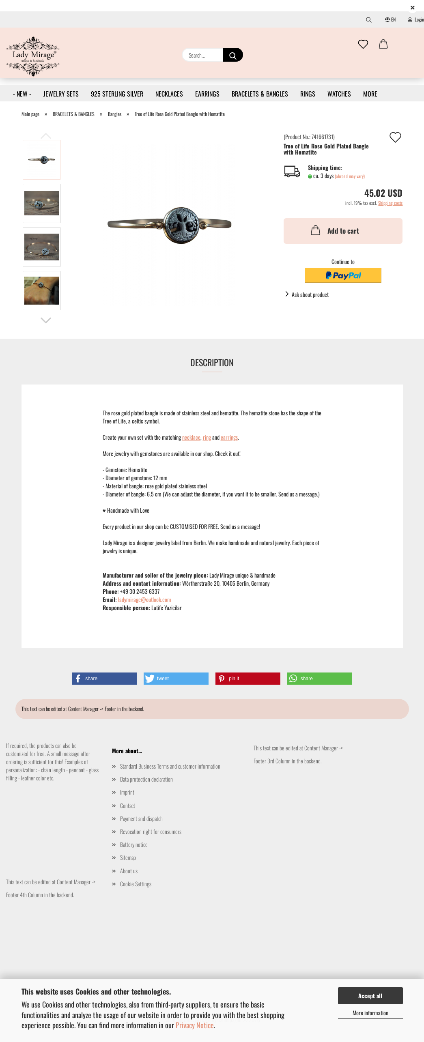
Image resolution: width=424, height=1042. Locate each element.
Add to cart (334, 229)
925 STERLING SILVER (117, 94)
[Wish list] (363, 45)
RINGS (307, 94)
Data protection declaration (146, 779)
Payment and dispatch (141, 818)
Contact (127, 805)
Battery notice (134, 844)
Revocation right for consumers (150, 831)
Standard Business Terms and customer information (170, 766)
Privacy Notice (195, 1025)
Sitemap (128, 857)
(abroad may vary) (350, 176)
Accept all (370, 995)
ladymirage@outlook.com (144, 599)
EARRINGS (207, 94)
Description (212, 362)
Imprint (127, 792)
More (370, 94)
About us (129, 870)
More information (370, 1012)
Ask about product (310, 294)
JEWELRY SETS (61, 94)
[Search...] (233, 55)
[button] (383, 45)
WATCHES (339, 94)
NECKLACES (169, 94)
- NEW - (22, 94)
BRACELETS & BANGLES (260, 94)
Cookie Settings (135, 883)
